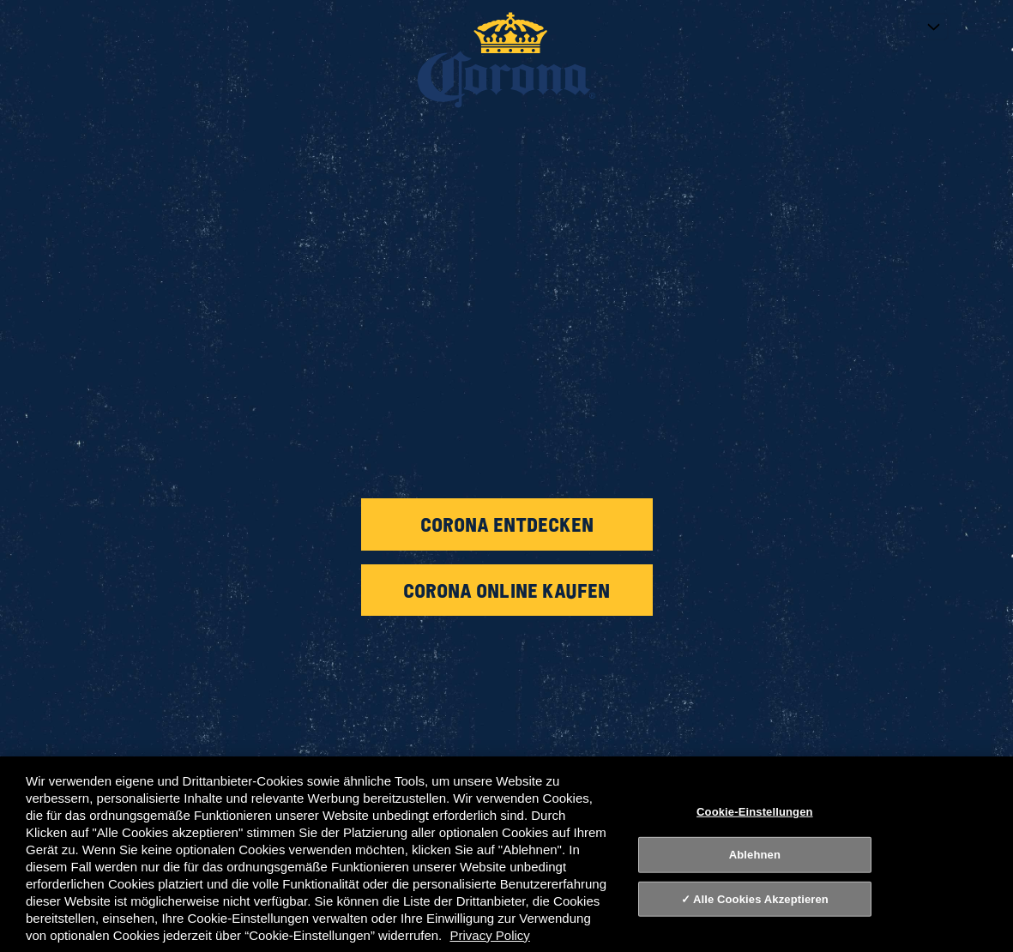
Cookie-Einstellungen (754, 810)
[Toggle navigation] (979, 26)
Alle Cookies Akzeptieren (761, 899)
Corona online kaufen (506, 590)
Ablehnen (755, 854)
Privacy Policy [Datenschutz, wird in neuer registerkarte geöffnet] (489, 935)
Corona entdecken (507, 524)
